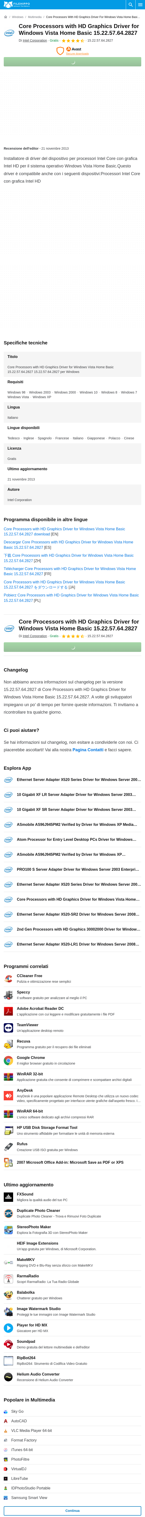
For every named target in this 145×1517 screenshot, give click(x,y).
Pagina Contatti (88, 750)
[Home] (5, 17)
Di (33, 40)
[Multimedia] (34, 17)
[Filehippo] (17, 4)
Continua (72, 1511)
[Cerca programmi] (130, 4)
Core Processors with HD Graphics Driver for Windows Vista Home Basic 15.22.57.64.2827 (79, 29)
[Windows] (17, 17)
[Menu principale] (140, 4)
